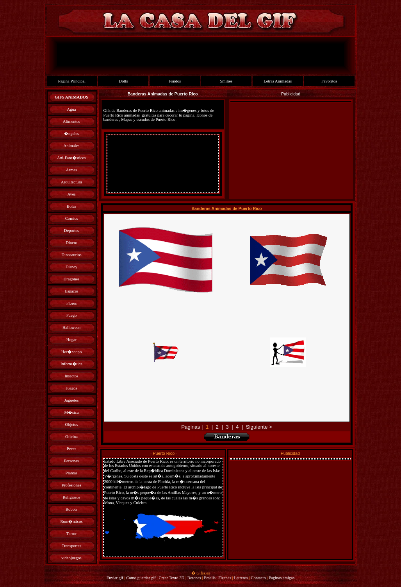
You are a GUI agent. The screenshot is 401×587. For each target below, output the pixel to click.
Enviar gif (115, 578)
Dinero (71, 243)
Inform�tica (71, 364)
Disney (71, 267)
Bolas (71, 206)
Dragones (72, 279)
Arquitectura (71, 182)
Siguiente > (259, 427)
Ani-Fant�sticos (71, 158)
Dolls (123, 81)
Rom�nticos (71, 521)
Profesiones (71, 485)
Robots (71, 509)
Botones (194, 578)
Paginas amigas (281, 578)
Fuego (71, 315)
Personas (71, 461)
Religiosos (71, 497)
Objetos (71, 424)
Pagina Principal (72, 81)
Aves (71, 194)
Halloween (71, 327)
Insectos (71, 376)
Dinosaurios (71, 255)
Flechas (224, 578)
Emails (210, 578)
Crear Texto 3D (171, 578)
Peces (71, 449)
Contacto (258, 578)
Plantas (72, 473)
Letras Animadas (278, 81)
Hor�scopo (71, 352)
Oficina (71, 436)
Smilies (226, 81)
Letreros (241, 578)
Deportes (71, 230)
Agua (71, 109)
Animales (72, 146)
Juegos (71, 388)
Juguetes (71, 400)
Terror (71, 533)
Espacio (71, 291)
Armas (71, 170)
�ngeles (71, 133)
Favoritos (329, 81)
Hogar (71, 339)
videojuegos (71, 558)
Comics (71, 218)
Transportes (71, 546)
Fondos (175, 81)
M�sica (71, 412)
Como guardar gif (141, 578)
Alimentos (71, 121)
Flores (71, 303)
